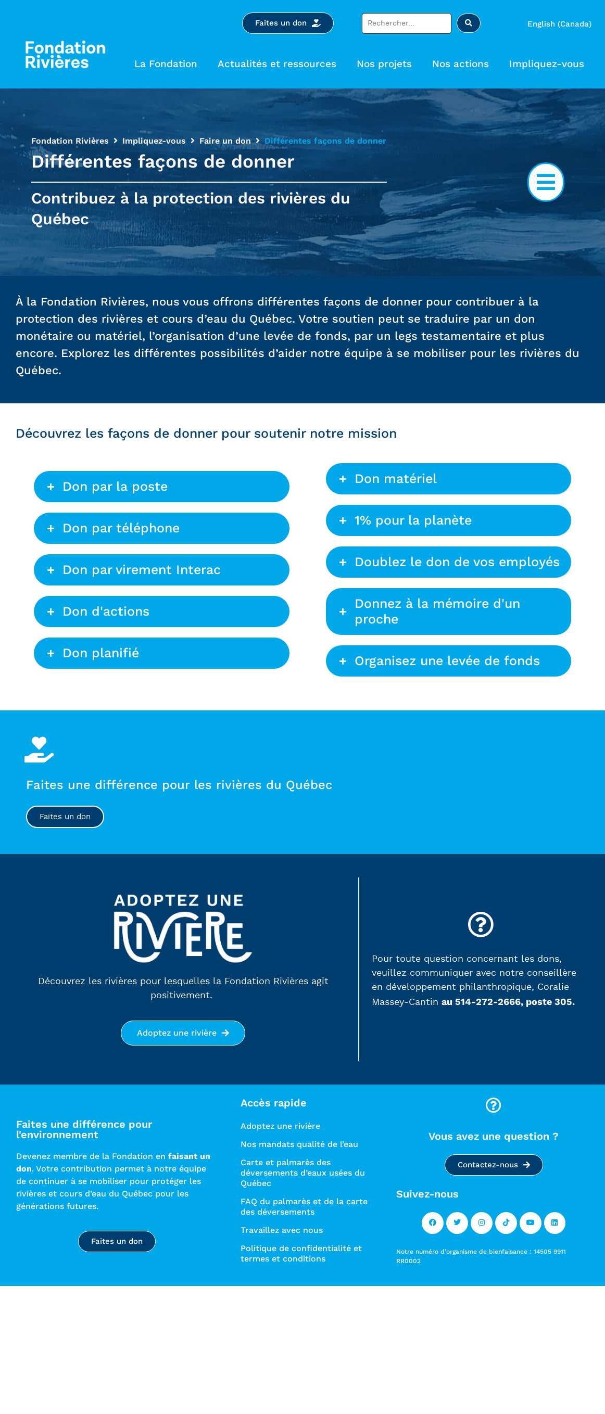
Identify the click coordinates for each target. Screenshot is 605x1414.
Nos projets (387, 64)
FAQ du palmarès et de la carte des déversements (304, 1208)
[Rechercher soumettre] (469, 23)
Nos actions (463, 64)
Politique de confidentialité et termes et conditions (301, 1254)
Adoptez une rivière (280, 1127)
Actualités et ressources (280, 64)
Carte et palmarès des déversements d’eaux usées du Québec (303, 1173)
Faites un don (65, 817)
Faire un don (225, 141)
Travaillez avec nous (282, 1231)
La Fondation (168, 64)
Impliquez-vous (549, 64)
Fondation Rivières (70, 141)
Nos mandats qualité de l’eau (299, 1145)
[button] (545, 182)
